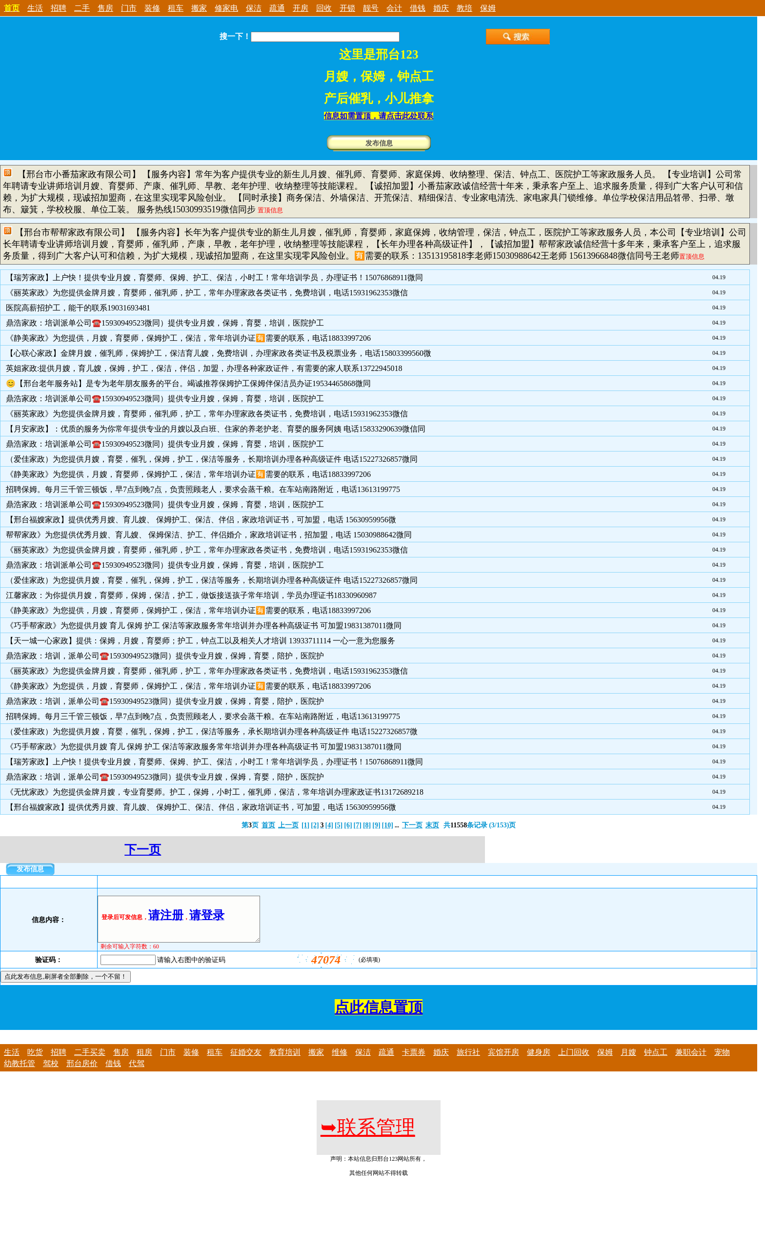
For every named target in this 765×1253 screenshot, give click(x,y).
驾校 (51, 1072)
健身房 (538, 1061)
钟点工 (655, 1061)
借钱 (417, 8)
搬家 (199, 8)
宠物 (722, 1061)
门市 (129, 8)
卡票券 (413, 1061)
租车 (175, 8)
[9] (376, 825)
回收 (324, 8)
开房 (300, 8)
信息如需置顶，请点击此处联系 (378, 116)
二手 (82, 8)
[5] (338, 825)
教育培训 (285, 1061)
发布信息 (379, 143)
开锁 (347, 8)
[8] (367, 825)
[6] (348, 825)
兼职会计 (690, 1061)
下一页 (412, 825)
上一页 (288, 825)
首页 (268, 825)
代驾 (136, 1072)
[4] (329, 825)
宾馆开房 (503, 1061)
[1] (305, 825)
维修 (339, 1061)
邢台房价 (82, 1072)
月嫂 (628, 1061)
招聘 (58, 8)
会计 (394, 8)
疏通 (277, 8)
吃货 (35, 1061)
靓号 (371, 8)
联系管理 (368, 1136)
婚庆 (441, 8)
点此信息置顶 (379, 1016)
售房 (105, 8)
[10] (387, 825)
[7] (358, 825)
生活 (35, 8)
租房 (144, 1061)
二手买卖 (89, 1061)
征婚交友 (246, 1061)
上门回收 (573, 1061)
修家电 (226, 8)
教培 (464, 8)
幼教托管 (19, 1072)
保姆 (488, 8)
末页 (432, 825)
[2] (315, 825)
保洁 (254, 8)
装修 (152, 8)
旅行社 (468, 1061)
